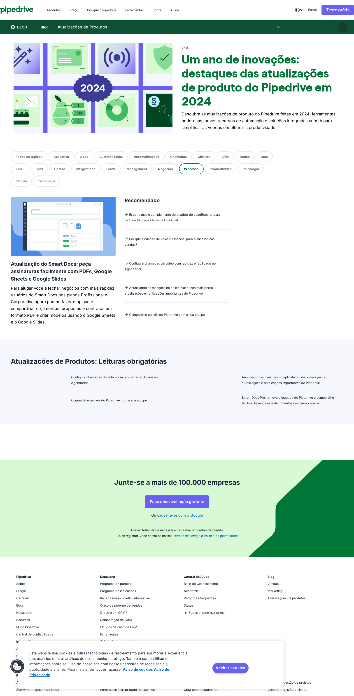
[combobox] (288, 10)
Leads (111, 169)
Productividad (221, 169)
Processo (191, 169)
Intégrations (85, 169)
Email (20, 169)
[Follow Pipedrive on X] (329, 673)
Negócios (165, 169)
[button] (17, 666)
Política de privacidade (221, 433)
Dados (245, 157)
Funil (39, 169)
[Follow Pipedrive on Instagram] (319, 673)
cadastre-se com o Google (180, 412)
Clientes (204, 157)
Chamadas (178, 157)
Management (137, 169)
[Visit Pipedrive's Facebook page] (309, 673)
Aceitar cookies (230, 668)
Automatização (111, 157)
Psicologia (251, 169)
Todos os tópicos (29, 157)
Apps (84, 157)
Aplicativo (61, 157)
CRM (225, 157)
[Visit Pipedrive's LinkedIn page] (339, 672)
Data (264, 157)
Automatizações (146, 157)
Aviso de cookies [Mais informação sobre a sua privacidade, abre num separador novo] (138, 669)
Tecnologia (46, 181)
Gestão (59, 169)
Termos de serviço (186, 433)
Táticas (21, 181)
